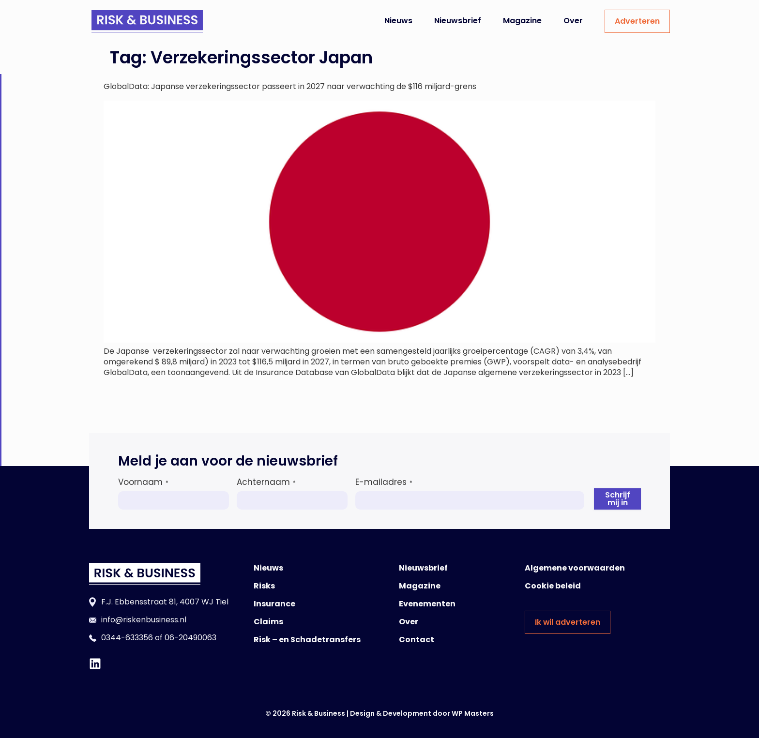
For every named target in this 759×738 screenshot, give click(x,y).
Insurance (274, 603)
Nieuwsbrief (457, 20)
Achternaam (266, 482)
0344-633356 (127, 637)
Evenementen (427, 603)
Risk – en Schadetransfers (307, 639)
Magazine (522, 20)
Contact (416, 639)
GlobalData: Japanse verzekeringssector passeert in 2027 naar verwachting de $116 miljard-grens (290, 86)
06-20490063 (190, 637)
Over (573, 20)
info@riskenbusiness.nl (143, 619)
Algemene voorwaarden (575, 567)
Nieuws (398, 20)
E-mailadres (383, 482)
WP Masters (473, 713)
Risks (264, 585)
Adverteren (637, 21)
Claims (268, 621)
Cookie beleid (553, 585)
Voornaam (143, 482)
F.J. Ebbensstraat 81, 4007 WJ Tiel (164, 601)
